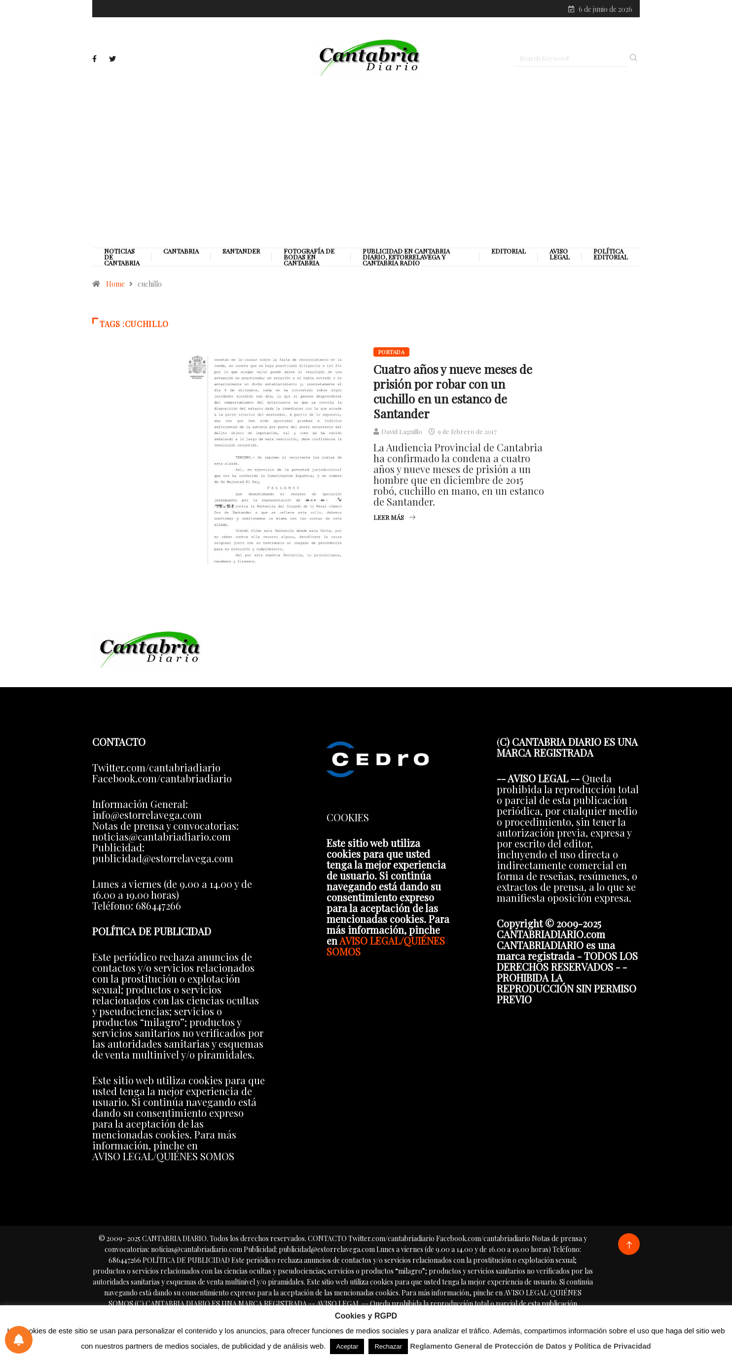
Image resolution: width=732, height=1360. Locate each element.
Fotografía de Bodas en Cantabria (309, 257)
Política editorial (610, 254)
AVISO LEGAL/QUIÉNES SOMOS (386, 946)
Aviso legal (559, 254)
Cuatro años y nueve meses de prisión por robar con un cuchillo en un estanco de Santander (452, 391)
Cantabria (181, 251)
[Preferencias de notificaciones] (19, 1340)
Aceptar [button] (347, 1346)
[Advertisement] (366, 161)
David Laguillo (401, 431)
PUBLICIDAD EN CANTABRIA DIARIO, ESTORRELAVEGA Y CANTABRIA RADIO (406, 257)
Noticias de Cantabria (122, 257)
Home (115, 284)
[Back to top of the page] (629, 1245)
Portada (391, 352)
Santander (241, 251)
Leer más (394, 517)
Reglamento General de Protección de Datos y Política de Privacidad (530, 1346)
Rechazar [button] (388, 1346)
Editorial (508, 251)
